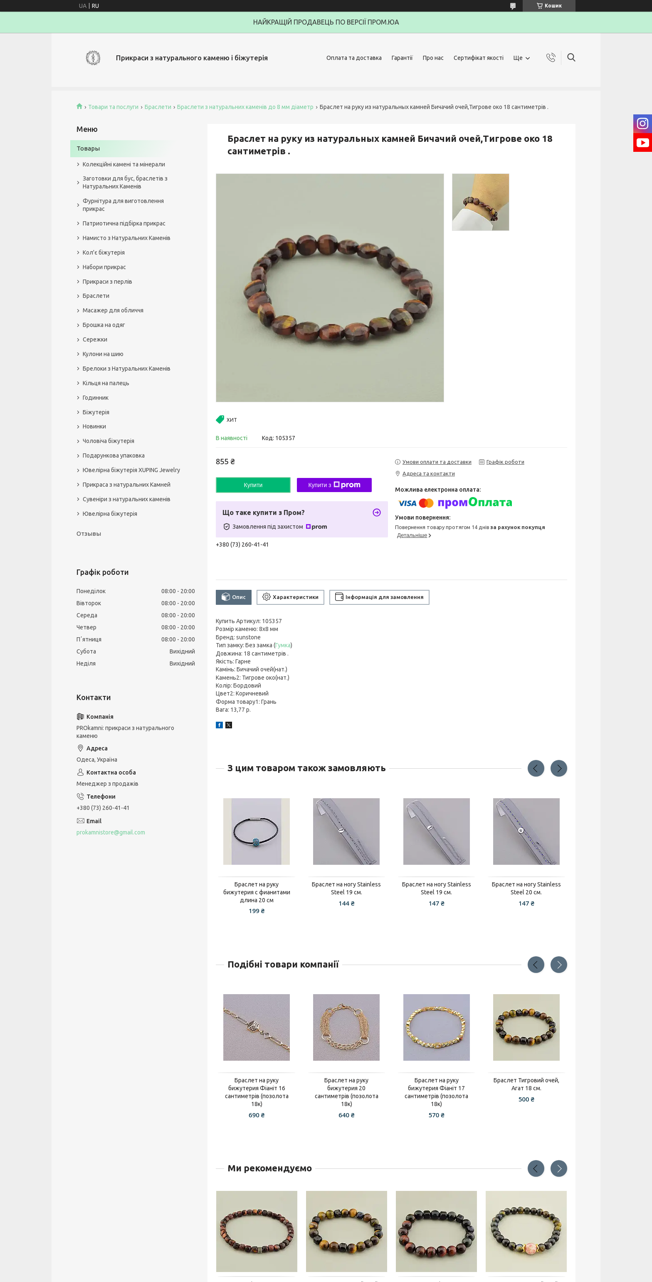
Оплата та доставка (354, 57)
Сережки (95, 339)
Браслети (158, 107)
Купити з (334, 485)
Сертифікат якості (479, 57)
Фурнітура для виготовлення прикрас (123, 205)
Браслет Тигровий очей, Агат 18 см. (526, 1084)
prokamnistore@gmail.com (111, 832)
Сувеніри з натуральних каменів (126, 499)
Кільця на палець (106, 383)
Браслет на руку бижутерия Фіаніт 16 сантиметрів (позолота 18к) (257, 1092)
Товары (88, 148)
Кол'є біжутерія (104, 252)
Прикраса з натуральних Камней (126, 484)
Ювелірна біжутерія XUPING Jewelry (131, 470)
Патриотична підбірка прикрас (124, 223)
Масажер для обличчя (113, 310)
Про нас (433, 57)
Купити (253, 485)
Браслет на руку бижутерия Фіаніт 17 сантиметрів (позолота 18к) (436, 1092)
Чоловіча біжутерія (108, 441)
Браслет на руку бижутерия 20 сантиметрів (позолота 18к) (346, 1092)
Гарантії (402, 57)
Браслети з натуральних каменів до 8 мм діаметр (245, 107)
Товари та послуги (113, 107)
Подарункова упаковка (114, 455)
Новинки (94, 426)
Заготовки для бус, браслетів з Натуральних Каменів (125, 182)
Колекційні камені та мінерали (124, 164)
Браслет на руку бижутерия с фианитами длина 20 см (256, 892)
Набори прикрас (104, 267)
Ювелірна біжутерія (110, 513)
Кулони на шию (103, 354)
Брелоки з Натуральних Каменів (126, 368)
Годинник (96, 397)
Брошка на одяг (104, 325)
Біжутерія (96, 412)
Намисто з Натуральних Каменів (126, 238)
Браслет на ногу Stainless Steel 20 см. (526, 888)
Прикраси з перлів (107, 281)
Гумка (283, 645)
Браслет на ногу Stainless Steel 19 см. (346, 888)
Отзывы (89, 533)
